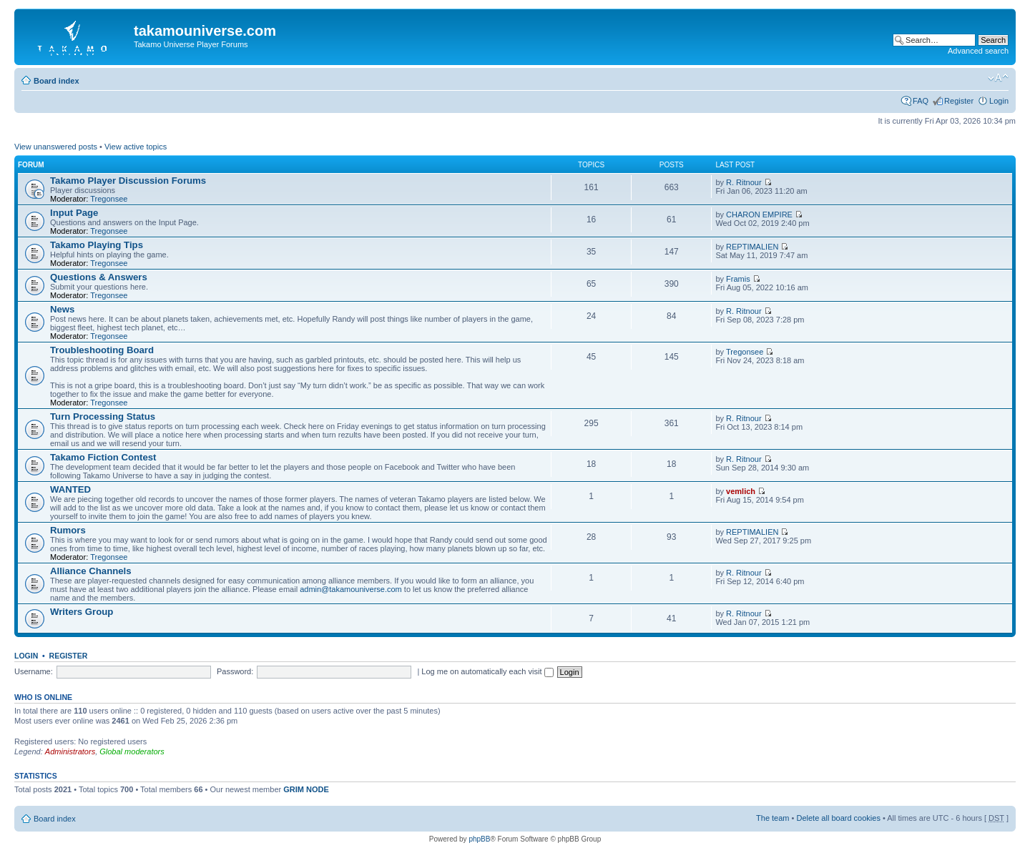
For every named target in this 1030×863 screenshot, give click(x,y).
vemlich (740, 491)
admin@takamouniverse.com (351, 589)
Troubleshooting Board (102, 350)
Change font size (998, 77)
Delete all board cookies (838, 818)
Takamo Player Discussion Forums (128, 180)
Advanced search (978, 50)
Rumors (68, 530)
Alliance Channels (91, 571)
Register (958, 101)
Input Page (74, 212)
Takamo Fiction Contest (103, 457)
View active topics (135, 146)
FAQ (920, 101)
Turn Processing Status (102, 416)
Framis (738, 279)
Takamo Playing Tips (96, 245)
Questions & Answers (98, 277)
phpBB (479, 839)
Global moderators (132, 751)
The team (772, 818)
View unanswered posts (55, 146)
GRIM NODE (306, 789)
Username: (33, 671)
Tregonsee (108, 198)
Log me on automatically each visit (487, 671)
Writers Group (81, 611)
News (62, 309)
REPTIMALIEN (752, 246)
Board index (56, 81)
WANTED (70, 489)
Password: (235, 671)
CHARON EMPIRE (759, 214)
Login (999, 101)
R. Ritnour (744, 182)
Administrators (70, 751)
